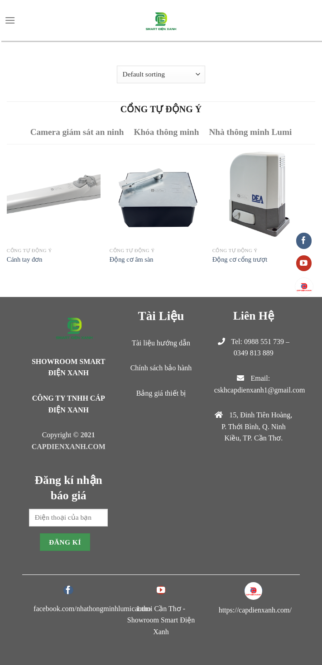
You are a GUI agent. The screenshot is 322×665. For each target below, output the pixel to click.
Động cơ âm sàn (132, 259)
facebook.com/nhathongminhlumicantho (92, 608)
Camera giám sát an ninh (77, 132)
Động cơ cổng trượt (240, 259)
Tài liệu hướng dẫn (161, 343)
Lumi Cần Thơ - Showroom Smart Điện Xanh (161, 620)
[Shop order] (161, 74)
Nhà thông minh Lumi (250, 132)
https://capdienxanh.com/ (255, 610)
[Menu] (10, 20)
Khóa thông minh (166, 132)
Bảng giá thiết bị (161, 393)
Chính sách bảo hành (161, 368)
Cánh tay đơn (25, 259)
